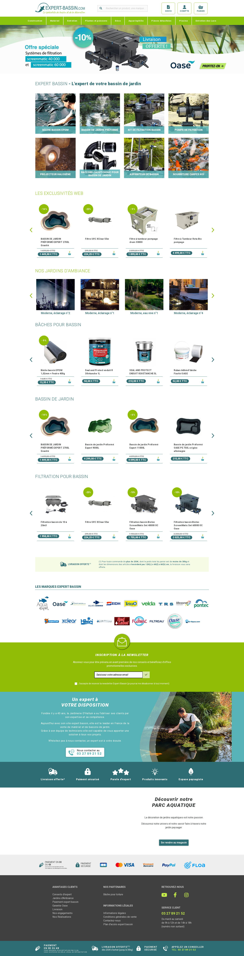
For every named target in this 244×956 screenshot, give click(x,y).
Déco (118, 20)
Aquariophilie (136, 20)
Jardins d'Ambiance (63, 898)
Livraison (57, 909)
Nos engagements (62, 913)
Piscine (183, 20)
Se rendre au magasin (174, 842)
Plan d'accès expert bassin (118, 924)
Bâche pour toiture (113, 894)
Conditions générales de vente (120, 916)
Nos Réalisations (61, 916)
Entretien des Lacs (206, 20)
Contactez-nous (112, 920)
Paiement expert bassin (65, 901)
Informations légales (114, 913)
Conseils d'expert (62, 894)
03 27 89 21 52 (187, 950)
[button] (31, 230)
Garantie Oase (60, 905)
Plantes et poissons (96, 20)
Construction (35, 20)
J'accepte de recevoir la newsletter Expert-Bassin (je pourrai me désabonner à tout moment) (123, 683)
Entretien (72, 20)
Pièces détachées (161, 20)
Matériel (54, 20)
